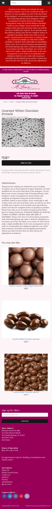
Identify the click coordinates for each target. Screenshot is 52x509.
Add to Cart (26, 163)
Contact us (6, 475)
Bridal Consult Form (10, 473)
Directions (6, 440)
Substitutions (7, 482)
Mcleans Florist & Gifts (26, 83)
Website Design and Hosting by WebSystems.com (38, 505)
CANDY (11, 102)
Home (5, 102)
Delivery (5, 477)
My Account (6, 484)
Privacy (5, 480)
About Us (5, 470)
